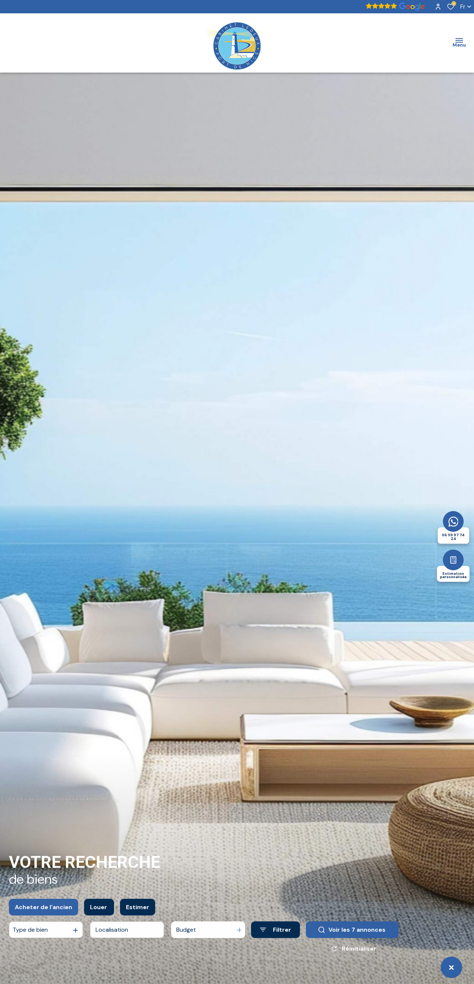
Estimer (137, 913)
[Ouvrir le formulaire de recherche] (275, 935)
